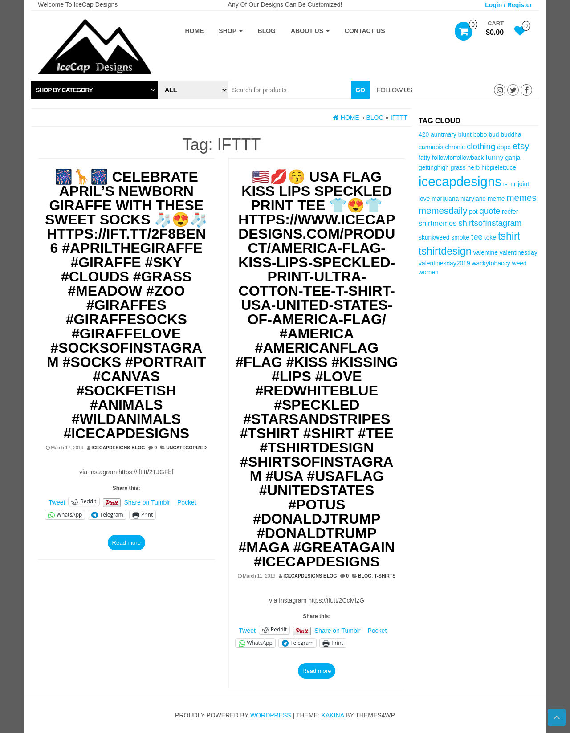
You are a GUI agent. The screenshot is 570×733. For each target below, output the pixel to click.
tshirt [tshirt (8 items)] (509, 236)
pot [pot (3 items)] (473, 211)
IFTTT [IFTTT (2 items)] (509, 184)
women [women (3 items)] (429, 272)
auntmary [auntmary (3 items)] (443, 134)
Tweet (57, 502)
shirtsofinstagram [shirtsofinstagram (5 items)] (489, 223)
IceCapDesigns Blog (118, 447)
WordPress (270, 715)
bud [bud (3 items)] (494, 134)
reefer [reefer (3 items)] (510, 211)
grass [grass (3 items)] (458, 167)
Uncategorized (186, 447)
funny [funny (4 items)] (494, 157)
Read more (126, 542)
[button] (94, 90)
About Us (310, 30)
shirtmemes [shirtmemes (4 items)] (437, 223)
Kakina (333, 715)
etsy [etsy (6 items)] (521, 146)
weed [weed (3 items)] (519, 263)
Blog (267, 30)
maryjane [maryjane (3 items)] (473, 198)
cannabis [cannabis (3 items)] (431, 147)
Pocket (186, 502)
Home (194, 30)
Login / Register (508, 4)
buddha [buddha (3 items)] (511, 134)
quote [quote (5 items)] (490, 211)
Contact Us (365, 30)
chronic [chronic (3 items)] (455, 147)
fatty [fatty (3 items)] (424, 157)
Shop (230, 30)
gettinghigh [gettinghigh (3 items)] (434, 167)
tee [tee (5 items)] (477, 236)
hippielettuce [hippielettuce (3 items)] (498, 167)
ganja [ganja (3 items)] (513, 157)
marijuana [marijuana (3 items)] (445, 198)
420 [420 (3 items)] (424, 134)
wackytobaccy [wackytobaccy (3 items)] (491, 263)
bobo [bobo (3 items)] (480, 134)
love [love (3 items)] (424, 198)
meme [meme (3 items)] (496, 198)
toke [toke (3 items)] (490, 237)
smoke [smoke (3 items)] (460, 237)
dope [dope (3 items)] (504, 147)
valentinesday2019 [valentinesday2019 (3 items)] (444, 263)
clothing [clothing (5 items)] (481, 146)
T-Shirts (384, 575)
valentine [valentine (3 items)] (485, 252)
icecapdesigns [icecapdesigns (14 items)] (460, 181)
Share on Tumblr (147, 502)
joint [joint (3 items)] (523, 183)
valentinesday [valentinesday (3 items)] (518, 252)
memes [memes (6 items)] (521, 197)
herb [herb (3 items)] (474, 167)
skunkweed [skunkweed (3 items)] (434, 237)
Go (360, 90)
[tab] (94, 90)
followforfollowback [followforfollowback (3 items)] (458, 157)
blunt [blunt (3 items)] (465, 134)
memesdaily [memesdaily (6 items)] (443, 210)
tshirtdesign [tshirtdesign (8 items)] (445, 251)
